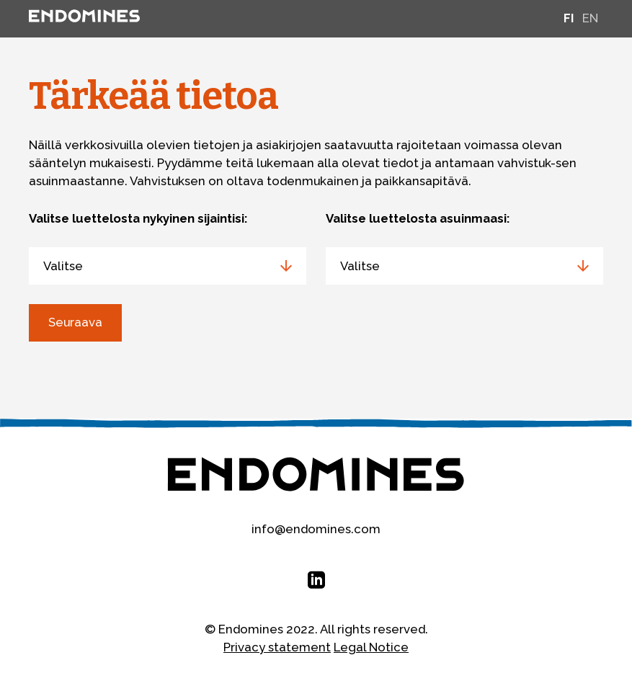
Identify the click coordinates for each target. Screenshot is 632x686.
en (590, 18)
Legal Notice (371, 647)
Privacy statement (277, 647)
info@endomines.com (316, 529)
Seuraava (75, 322)
